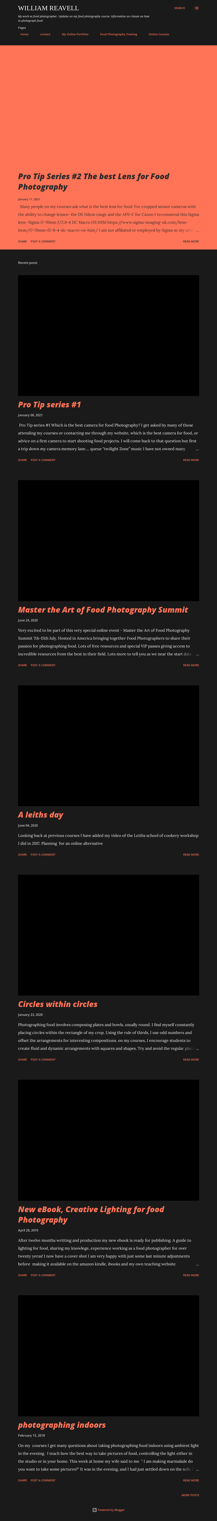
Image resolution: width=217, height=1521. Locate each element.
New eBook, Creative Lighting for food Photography (91, 1214)
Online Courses (156, 34)
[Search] (179, 8)
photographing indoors (62, 1424)
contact (43, 34)
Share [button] (22, 241)
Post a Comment (43, 241)
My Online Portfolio (73, 34)
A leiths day (40, 814)
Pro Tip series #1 (49, 404)
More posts (190, 1495)
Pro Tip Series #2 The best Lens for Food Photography (93, 181)
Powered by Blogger (108, 1510)
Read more (191, 241)
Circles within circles (58, 1003)
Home (22, 34)
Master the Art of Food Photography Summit (103, 609)
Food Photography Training (116, 34)
